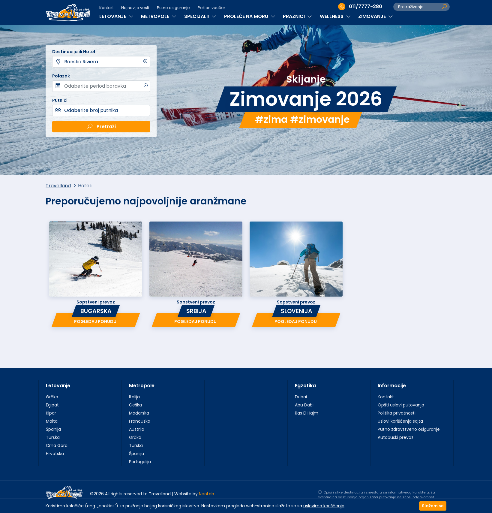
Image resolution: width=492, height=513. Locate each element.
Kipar (51, 413)
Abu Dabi (304, 405)
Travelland (58, 185)
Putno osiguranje (173, 7)
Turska (53, 437)
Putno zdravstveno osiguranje (409, 429)
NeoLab (206, 494)
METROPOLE (158, 16)
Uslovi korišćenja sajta (400, 421)
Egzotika (305, 385)
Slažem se (433, 506)
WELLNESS (335, 16)
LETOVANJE (116, 16)
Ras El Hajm (306, 413)
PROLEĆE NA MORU (249, 16)
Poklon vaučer (211, 7)
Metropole (141, 385)
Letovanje (58, 385)
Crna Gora (57, 445)
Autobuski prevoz (395, 437)
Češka (135, 405)
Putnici (60, 100)
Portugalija (140, 462)
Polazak (61, 76)
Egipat (52, 405)
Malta (52, 421)
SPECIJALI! (200, 16)
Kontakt (106, 7)
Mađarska (139, 413)
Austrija (136, 429)
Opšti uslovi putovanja (401, 405)
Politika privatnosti (397, 413)
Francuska (139, 421)
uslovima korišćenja (323, 506)
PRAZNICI (297, 16)
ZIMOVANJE (375, 16)
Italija (134, 397)
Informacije (392, 385)
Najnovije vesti (135, 7)
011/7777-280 (360, 6)
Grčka (52, 397)
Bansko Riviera (81, 61)
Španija (53, 429)
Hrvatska (55, 454)
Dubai (301, 397)
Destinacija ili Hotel (73, 52)
